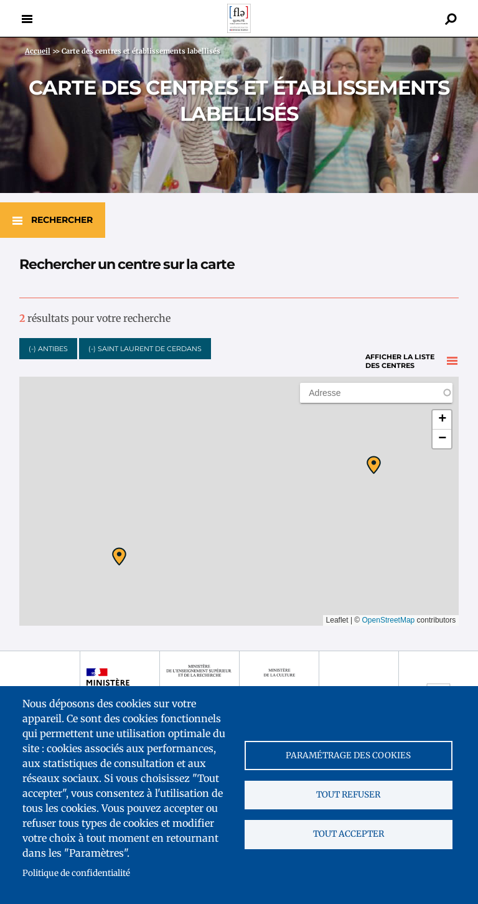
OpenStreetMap (388, 617)
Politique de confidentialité (76, 873)
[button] (119, 553)
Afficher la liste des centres (399, 344)
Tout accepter (348, 835)
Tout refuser (348, 794)
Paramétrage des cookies (348, 754)
